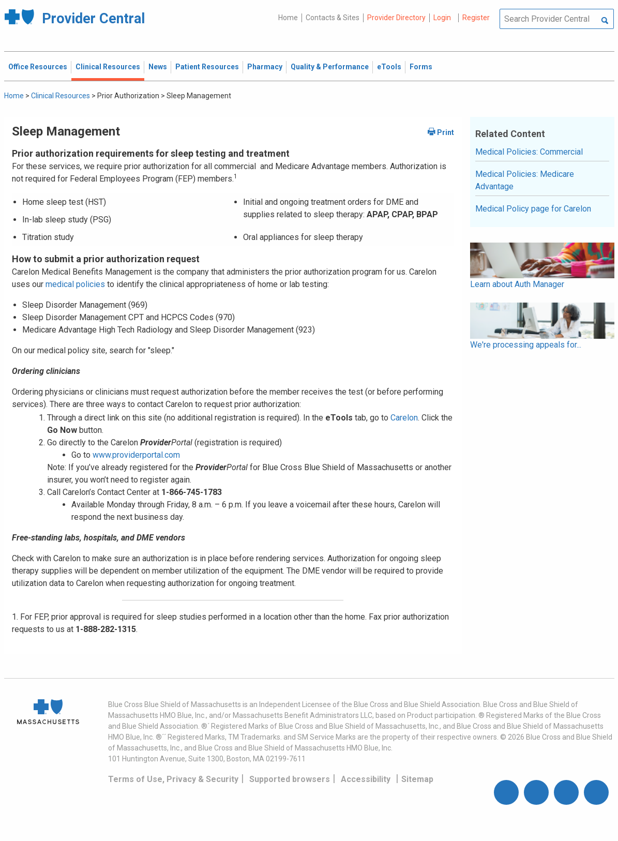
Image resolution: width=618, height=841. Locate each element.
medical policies (74, 284)
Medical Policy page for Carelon (533, 209)
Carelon (404, 418)
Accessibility (365, 779)
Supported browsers (289, 779)
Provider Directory (396, 17)
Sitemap (417, 779)
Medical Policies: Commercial (529, 152)
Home (288, 17)
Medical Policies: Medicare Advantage (524, 180)
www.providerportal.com (136, 455)
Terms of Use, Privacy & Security (173, 779)
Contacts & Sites (332, 17)
